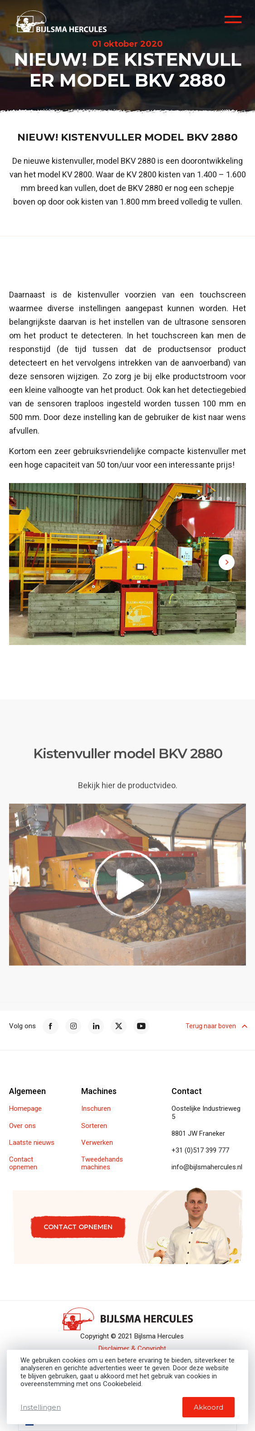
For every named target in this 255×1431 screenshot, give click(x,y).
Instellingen (40, 1407)
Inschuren (96, 1109)
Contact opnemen (23, 1163)
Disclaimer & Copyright (132, 1349)
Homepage (25, 1109)
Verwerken (97, 1143)
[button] (204, 498)
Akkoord (208, 1407)
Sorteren (94, 1126)
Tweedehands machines (102, 1163)
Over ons (22, 1126)
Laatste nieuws (31, 1143)
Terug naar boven (216, 1026)
